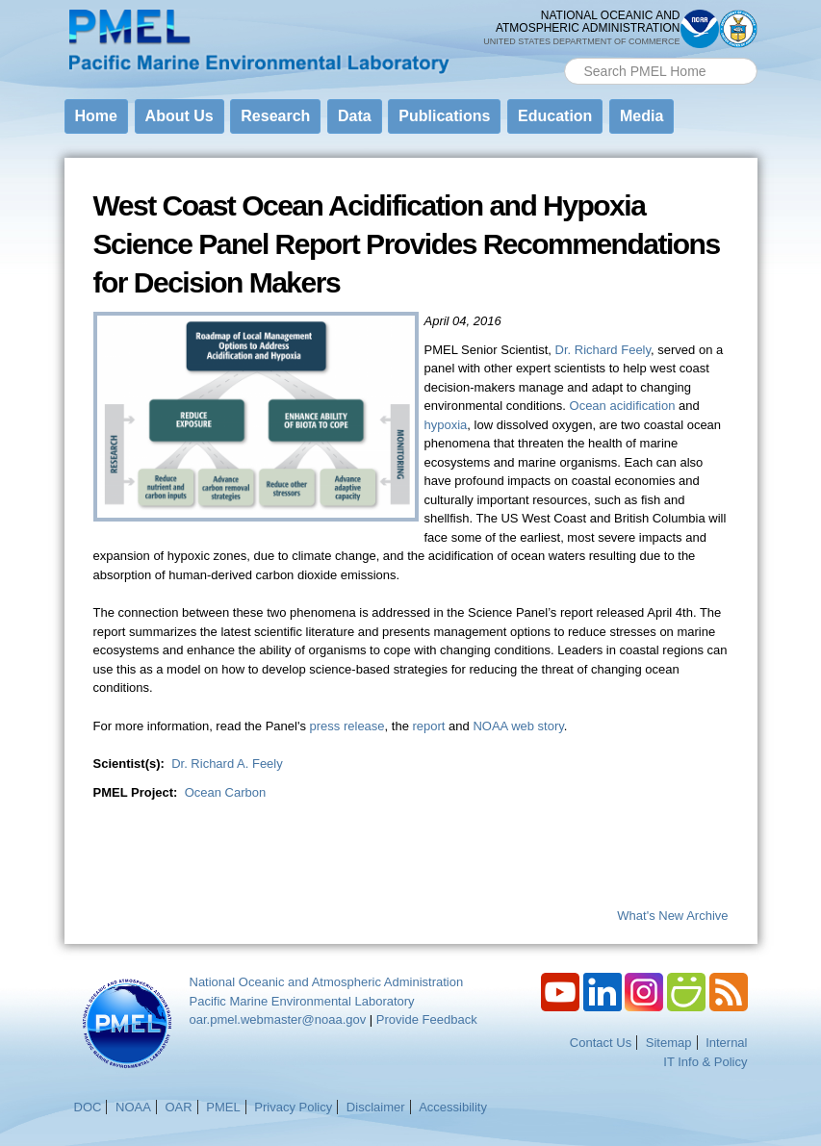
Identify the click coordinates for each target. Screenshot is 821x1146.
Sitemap (669, 1042)
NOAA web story (518, 726)
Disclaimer (375, 1107)
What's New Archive (672, 915)
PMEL (223, 1107)
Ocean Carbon (226, 792)
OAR (178, 1107)
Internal (726, 1042)
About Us (179, 116)
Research (275, 116)
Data (355, 116)
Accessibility (453, 1107)
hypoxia (446, 425)
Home (96, 116)
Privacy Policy (293, 1107)
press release (347, 726)
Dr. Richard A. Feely (227, 763)
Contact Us (600, 1042)
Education (555, 116)
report (429, 726)
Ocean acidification (623, 405)
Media (641, 116)
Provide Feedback (426, 1019)
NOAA (133, 1107)
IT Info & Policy (705, 1062)
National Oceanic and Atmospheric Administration (327, 982)
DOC (88, 1107)
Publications (444, 116)
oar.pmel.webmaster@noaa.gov (278, 1019)
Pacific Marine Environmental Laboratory (302, 1001)
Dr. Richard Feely (603, 350)
